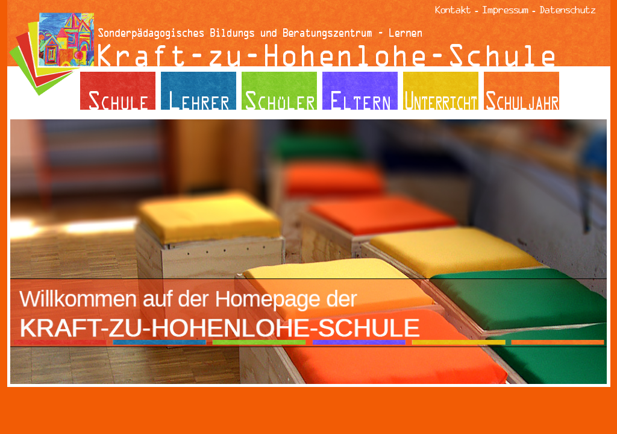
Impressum (505, 10)
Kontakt (453, 10)
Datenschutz (567, 10)
